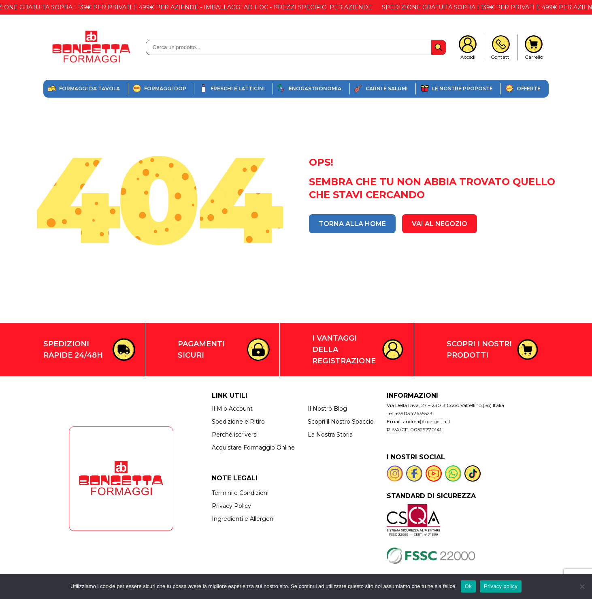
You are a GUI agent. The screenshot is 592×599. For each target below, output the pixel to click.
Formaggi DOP (165, 88)
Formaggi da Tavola (89, 88)
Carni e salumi (387, 88)
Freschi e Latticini (238, 88)
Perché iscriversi (235, 434)
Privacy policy (500, 586)
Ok (468, 586)
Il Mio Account (232, 408)
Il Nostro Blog (327, 408)
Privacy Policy (231, 505)
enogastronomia (315, 88)
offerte (529, 88)
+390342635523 (413, 413)
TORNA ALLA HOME (352, 224)
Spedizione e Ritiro (238, 421)
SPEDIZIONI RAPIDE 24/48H (73, 349)
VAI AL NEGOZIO (439, 224)
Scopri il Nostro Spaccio (341, 421)
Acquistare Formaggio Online (253, 447)
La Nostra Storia (330, 434)
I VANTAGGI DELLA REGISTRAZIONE (344, 349)
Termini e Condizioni (240, 493)
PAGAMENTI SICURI (201, 349)
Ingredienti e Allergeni (243, 518)
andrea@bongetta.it (427, 421)
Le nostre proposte (462, 88)
